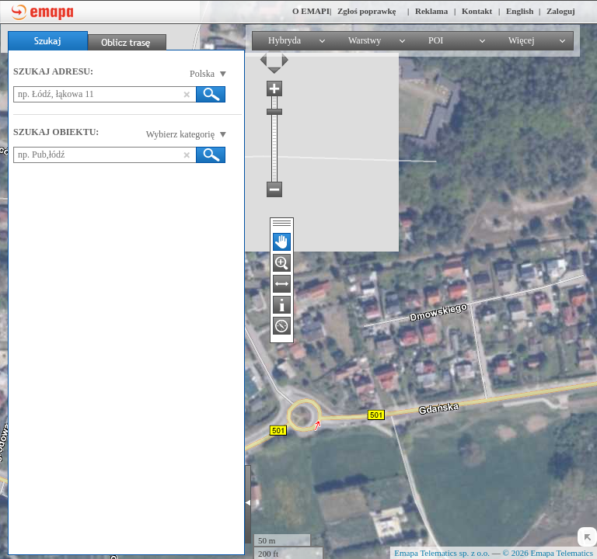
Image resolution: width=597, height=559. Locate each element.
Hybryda (284, 40)
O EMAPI (311, 11)
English (519, 11)
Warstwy (364, 40)
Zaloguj (560, 11)
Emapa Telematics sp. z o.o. (442, 552)
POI (435, 40)
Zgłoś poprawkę (366, 11)
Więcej (521, 40)
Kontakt (477, 11)
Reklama (431, 11)
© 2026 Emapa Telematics (548, 552)
